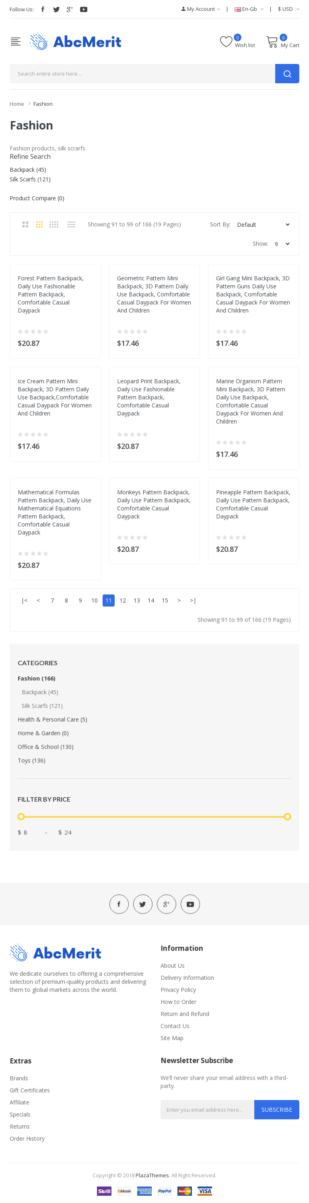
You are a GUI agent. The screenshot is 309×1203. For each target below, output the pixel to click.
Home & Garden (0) (43, 733)
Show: (260, 243)
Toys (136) (31, 760)
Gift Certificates (30, 1090)
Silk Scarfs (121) (42, 705)
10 (94, 600)
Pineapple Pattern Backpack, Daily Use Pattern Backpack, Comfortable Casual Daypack (253, 504)
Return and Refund (185, 1014)
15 (165, 600)
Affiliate (19, 1102)
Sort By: (220, 224)
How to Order (178, 1002)
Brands (19, 1078)
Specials (20, 1114)
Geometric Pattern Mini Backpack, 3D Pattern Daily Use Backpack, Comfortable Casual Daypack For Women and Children (154, 294)
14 (151, 600)
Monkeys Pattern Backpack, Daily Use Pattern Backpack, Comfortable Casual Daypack (154, 504)
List (71, 224)
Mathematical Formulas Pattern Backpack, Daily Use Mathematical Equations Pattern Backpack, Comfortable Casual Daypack (54, 512)
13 (137, 600)
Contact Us (175, 1026)
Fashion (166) (37, 678)
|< (24, 600)
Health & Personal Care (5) (52, 719)
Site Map (172, 1038)
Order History (27, 1138)
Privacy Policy (178, 989)
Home (17, 103)
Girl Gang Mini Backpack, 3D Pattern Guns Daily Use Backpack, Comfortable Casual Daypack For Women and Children (253, 294)
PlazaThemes (152, 1175)
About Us (173, 965)
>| (193, 600)
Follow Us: (22, 9)
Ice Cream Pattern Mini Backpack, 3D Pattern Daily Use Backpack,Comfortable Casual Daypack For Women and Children (55, 397)
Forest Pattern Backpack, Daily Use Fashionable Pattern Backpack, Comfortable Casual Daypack (51, 294)
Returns (20, 1126)
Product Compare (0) (37, 198)
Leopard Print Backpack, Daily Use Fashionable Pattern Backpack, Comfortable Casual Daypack (149, 397)
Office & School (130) (46, 747)
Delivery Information (187, 977)
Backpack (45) (40, 692)
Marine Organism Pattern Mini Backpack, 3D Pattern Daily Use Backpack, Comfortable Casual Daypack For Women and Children (250, 401)
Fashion (43, 103)
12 (122, 600)
